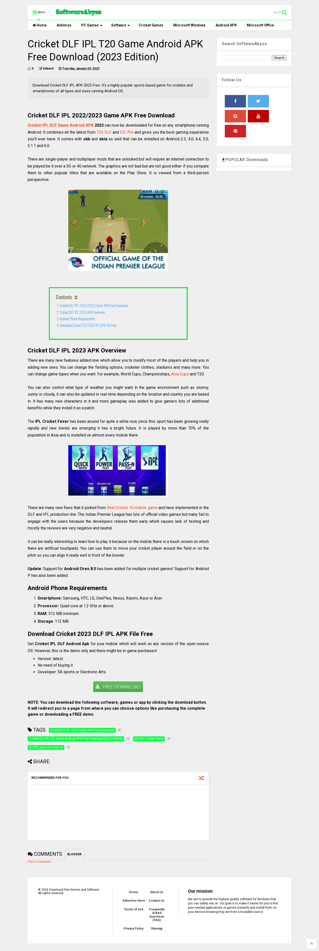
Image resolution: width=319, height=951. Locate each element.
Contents (64, 297)
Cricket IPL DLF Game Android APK (61, 125)
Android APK (226, 25)
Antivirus (64, 25)
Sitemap (156, 928)
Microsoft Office (260, 25)
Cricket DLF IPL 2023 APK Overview (82, 312)
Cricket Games (151, 25)
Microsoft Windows (189, 25)
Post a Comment (39, 862)
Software (120, 25)
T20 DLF (104, 132)
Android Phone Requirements (77, 318)
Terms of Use (134, 909)
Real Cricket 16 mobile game (132, 507)
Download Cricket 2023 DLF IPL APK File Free (88, 325)
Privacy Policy (134, 928)
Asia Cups (180, 374)
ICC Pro (126, 132)
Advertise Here (133, 900)
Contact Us (156, 900)
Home (40, 25)
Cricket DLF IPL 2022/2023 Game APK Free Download (94, 305)
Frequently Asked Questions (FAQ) (156, 915)
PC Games (91, 25)
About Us (156, 892)
